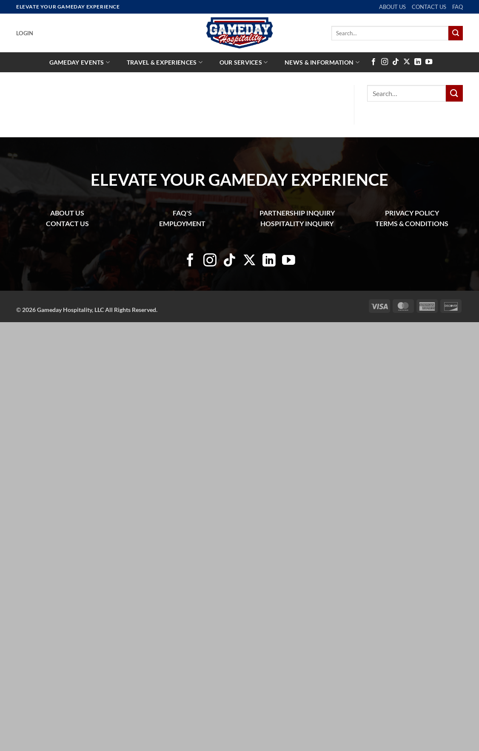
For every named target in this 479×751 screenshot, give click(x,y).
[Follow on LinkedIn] (417, 62)
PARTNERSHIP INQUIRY (297, 213)
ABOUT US (392, 6)
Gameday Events (79, 62)
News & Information (322, 62)
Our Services (244, 62)
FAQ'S (182, 213)
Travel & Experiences (164, 62)
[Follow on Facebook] (373, 62)
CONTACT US (429, 6)
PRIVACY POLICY (412, 213)
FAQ (457, 6)
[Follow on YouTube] (428, 62)
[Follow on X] (406, 62)
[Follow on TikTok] (395, 62)
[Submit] (455, 33)
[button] (24, 33)
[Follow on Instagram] (384, 62)
